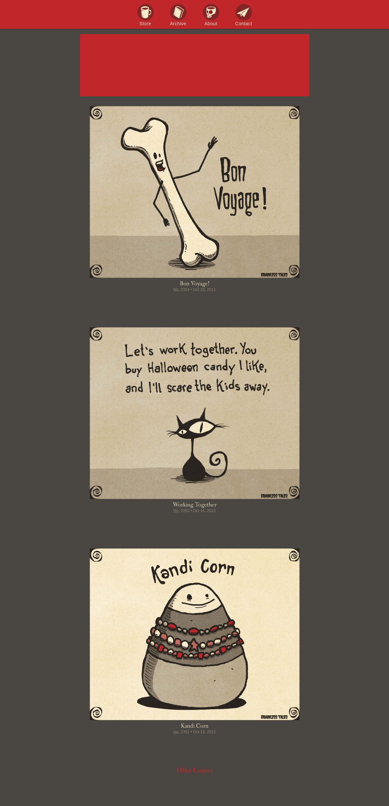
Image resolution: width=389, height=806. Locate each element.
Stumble (194, 302)
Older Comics (195, 770)
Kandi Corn (194, 726)
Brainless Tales (194, 65)
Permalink (219, 302)
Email (232, 302)
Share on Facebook (157, 302)
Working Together (195, 505)
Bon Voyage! (194, 283)
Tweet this (170, 302)
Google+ (207, 302)
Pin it (182, 302)
